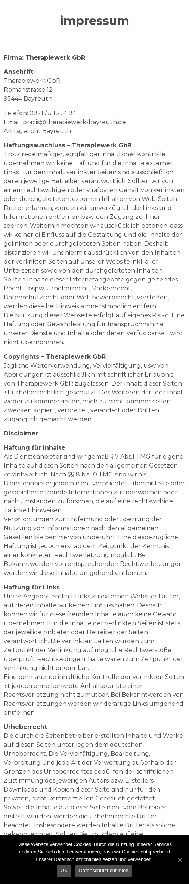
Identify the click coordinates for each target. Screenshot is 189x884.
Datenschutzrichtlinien (103, 870)
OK (64, 870)
